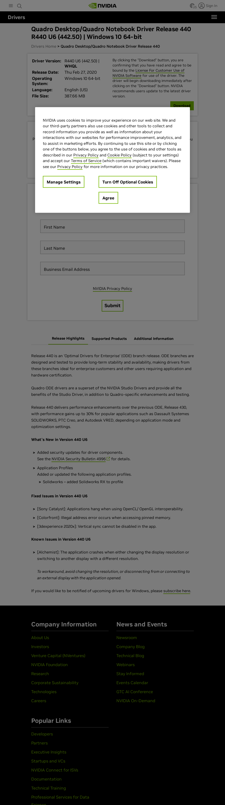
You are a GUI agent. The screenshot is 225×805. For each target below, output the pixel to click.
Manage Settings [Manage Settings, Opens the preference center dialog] (64, 182)
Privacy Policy (86, 154)
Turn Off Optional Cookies (127, 182)
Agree (108, 197)
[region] (112, 160)
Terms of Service (86, 160)
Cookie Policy (119, 154)
